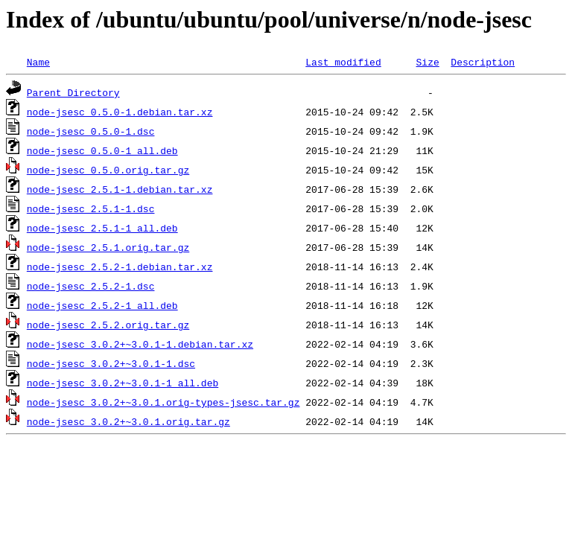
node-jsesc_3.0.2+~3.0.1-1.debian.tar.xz (140, 344)
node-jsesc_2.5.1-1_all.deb (102, 227)
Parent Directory (73, 92)
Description (483, 61)
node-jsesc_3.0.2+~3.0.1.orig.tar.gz (128, 421)
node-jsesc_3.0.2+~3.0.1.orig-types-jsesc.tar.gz (163, 402)
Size (427, 61)
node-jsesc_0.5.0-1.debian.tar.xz (120, 111)
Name (38, 61)
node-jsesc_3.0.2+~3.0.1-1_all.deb (122, 382)
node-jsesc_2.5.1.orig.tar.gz (108, 247)
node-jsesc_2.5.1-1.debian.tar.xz (120, 189)
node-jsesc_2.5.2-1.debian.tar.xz (120, 266)
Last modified (343, 61)
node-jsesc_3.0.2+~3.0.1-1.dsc (111, 363)
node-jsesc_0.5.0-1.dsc (91, 131)
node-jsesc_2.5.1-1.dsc (91, 208)
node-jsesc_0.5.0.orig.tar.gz (108, 169)
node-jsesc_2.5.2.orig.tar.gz (108, 324)
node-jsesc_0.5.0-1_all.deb (102, 150)
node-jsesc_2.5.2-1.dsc (91, 286)
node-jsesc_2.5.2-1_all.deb (102, 305)
